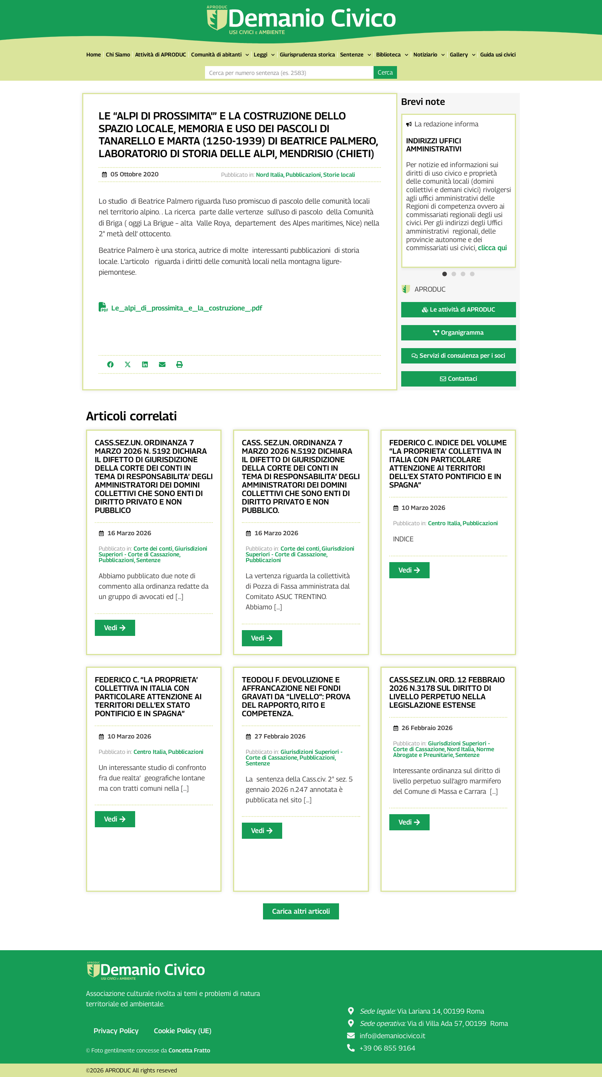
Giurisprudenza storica (307, 54)
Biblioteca (392, 55)
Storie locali (339, 174)
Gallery (463, 55)
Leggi (264, 55)
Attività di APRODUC (160, 54)
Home (93, 54)
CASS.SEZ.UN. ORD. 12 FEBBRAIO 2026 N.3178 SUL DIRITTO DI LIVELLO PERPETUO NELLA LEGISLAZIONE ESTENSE (447, 692)
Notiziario (429, 55)
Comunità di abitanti (220, 55)
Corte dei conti (153, 548)
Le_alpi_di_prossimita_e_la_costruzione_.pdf (186, 308)
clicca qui (492, 248)
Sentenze (355, 55)
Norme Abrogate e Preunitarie (443, 751)
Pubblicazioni (303, 174)
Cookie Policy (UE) (183, 1031)
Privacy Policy (116, 1031)
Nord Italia (269, 174)
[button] (110, 364)
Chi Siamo (118, 54)
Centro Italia (444, 522)
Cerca (385, 72)
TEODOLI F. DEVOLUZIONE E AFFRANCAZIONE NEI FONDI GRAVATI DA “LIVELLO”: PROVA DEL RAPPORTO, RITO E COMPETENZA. (296, 696)
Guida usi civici (498, 54)
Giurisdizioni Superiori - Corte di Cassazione (153, 551)
